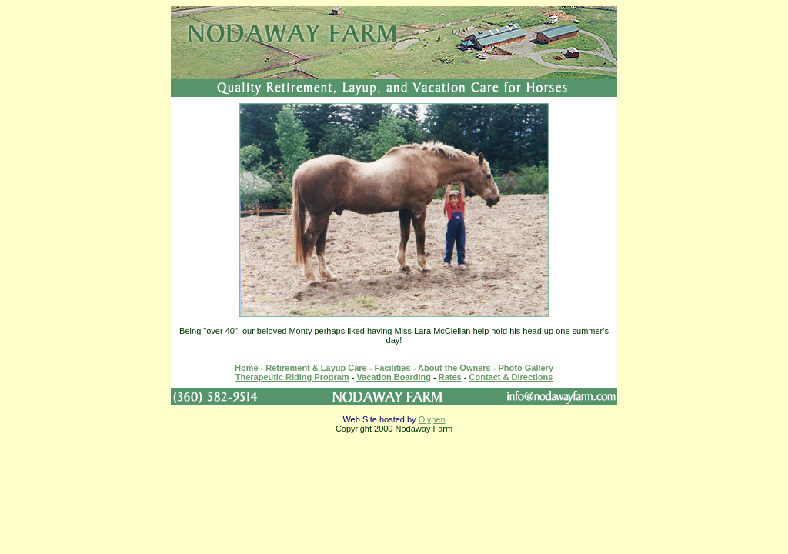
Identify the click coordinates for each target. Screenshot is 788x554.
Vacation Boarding (393, 377)
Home (247, 367)
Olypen (432, 419)
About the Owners (454, 367)
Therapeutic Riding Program (292, 377)
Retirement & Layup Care (315, 367)
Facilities (393, 367)
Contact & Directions (511, 377)
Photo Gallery (526, 367)
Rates (450, 377)
